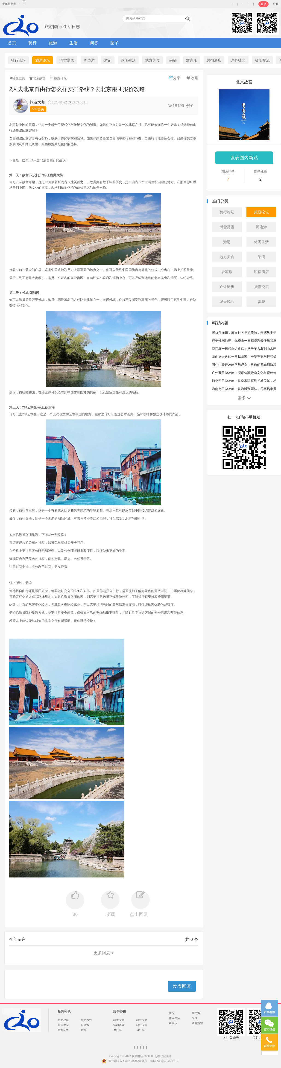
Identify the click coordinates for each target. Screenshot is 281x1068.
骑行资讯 (119, 1012)
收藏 (192, 78)
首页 (12, 43)
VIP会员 (38, 109)
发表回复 (182, 986)
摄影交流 (262, 60)
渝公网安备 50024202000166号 (127, 1060)
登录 (263, 4)
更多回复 (104, 953)
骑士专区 (118, 1020)
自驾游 (85, 1025)
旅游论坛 (42, 60)
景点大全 (63, 1025)
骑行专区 (141, 1020)
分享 (174, 78)
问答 (94, 43)
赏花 (261, 302)
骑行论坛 (18, 60)
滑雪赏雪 (66, 60)
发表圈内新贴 (244, 157)
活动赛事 (118, 1025)
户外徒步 (238, 60)
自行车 (140, 1030)
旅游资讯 (64, 1012)
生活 (73, 43)
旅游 (53, 43)
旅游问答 (63, 1030)
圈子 (114, 43)
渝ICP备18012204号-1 (164, 1060)
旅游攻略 (63, 1020)
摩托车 (117, 1030)
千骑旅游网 (9, 4)
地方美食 (152, 60)
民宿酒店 (214, 60)
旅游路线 (86, 1020)
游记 (107, 60)
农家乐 (191, 60)
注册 (276, 4)
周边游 (89, 60)
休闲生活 (128, 60)
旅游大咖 (37, 102)
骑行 (32, 43)
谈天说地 (227, 302)
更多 (244, 398)
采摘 (173, 60)
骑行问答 (141, 1025)
